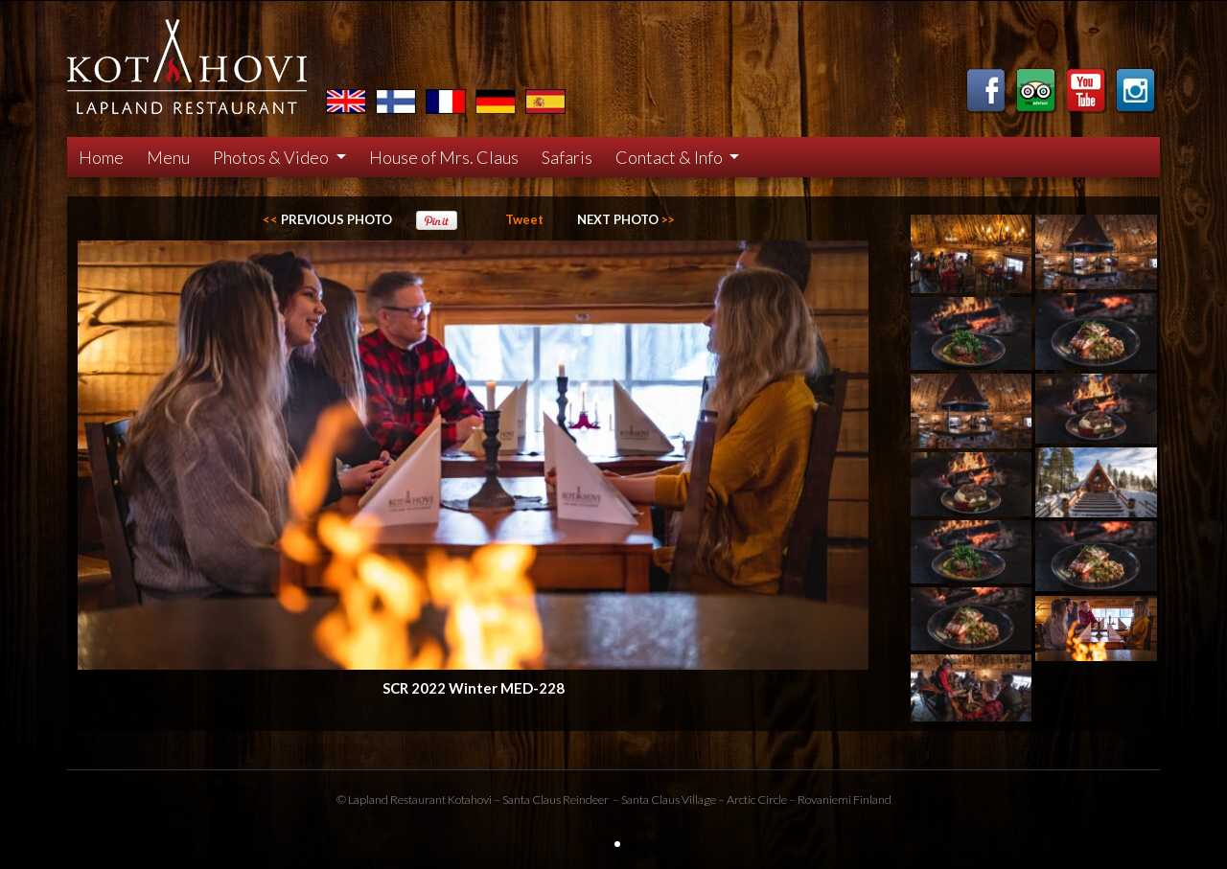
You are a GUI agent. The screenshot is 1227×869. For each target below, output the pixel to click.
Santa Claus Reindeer (555, 799)
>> (626, 219)
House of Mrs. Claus (444, 157)
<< (327, 219)
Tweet (524, 219)
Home (101, 157)
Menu (168, 157)
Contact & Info (670, 157)
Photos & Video (272, 157)
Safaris (567, 157)
